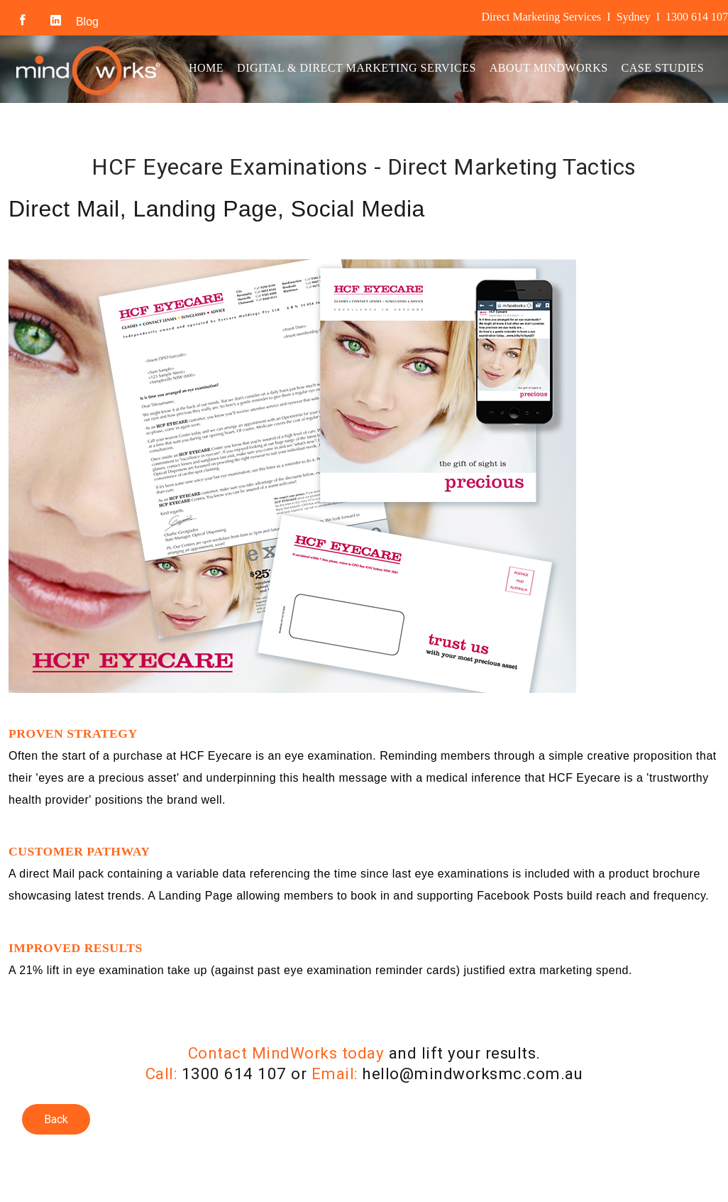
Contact (216, 130)
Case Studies (663, 68)
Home (206, 68)
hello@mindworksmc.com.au (472, 1073)
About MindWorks (549, 68)
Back (56, 1119)
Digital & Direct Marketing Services (356, 68)
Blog (87, 22)
